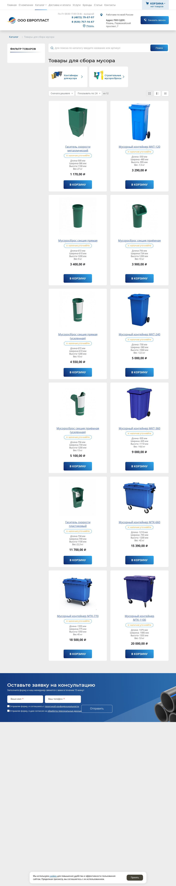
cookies (53, 876)
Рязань (90, 26)
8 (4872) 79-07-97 (83, 17)
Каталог (13, 36)
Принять (135, 877)
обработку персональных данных (64, 709)
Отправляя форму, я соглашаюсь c (44, 704)
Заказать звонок (157, 20)
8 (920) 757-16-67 (83, 21)
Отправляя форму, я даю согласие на (45, 709)
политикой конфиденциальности (62, 704)
